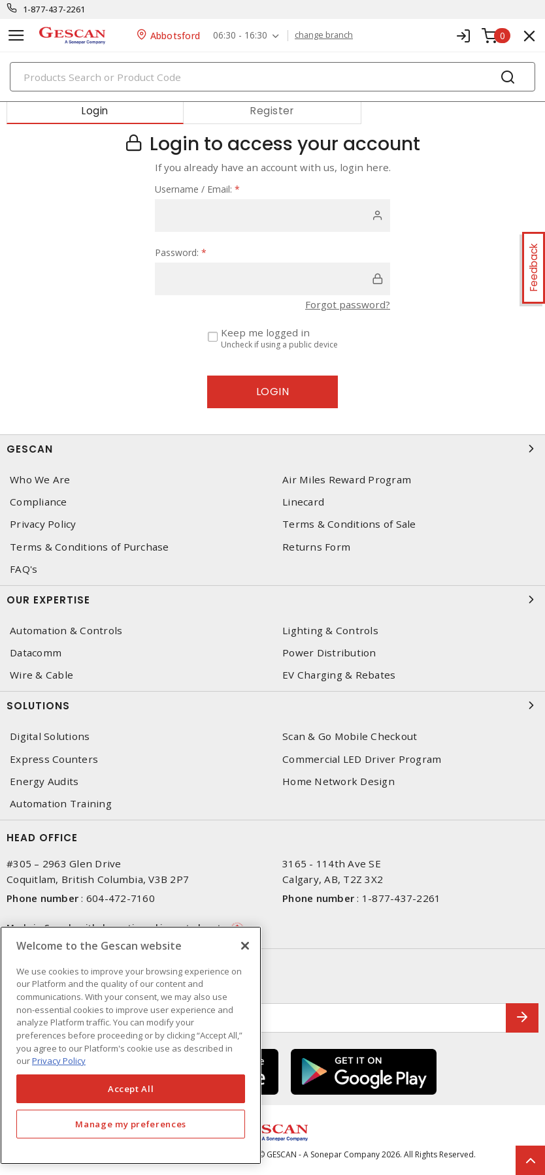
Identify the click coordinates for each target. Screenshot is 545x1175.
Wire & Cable (41, 675)
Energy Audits (44, 781)
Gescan (272, 449)
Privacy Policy (43, 524)
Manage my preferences (130, 1124)
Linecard (303, 502)
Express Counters (54, 759)
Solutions (272, 705)
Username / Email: (197, 189)
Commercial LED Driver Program (361, 759)
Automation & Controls (66, 630)
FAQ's (23, 569)
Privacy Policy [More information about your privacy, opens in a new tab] (59, 1061)
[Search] (272, 76)
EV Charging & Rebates (338, 675)
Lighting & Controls (330, 630)
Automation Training (61, 803)
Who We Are (40, 480)
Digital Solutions (50, 736)
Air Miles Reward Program (346, 480)
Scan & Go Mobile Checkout (349, 736)
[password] (272, 279)
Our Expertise (272, 599)
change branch (324, 35)
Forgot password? (347, 304)
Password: (180, 252)
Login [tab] (95, 111)
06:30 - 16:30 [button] (240, 35)
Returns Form (316, 547)
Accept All (131, 1089)
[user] (272, 215)
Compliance (38, 502)
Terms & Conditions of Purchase (89, 547)
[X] (245, 945)
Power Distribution (329, 653)
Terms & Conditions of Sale (349, 524)
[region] (130, 1045)
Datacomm (35, 653)
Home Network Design (338, 781)
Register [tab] (271, 111)
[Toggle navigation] (16, 35)
